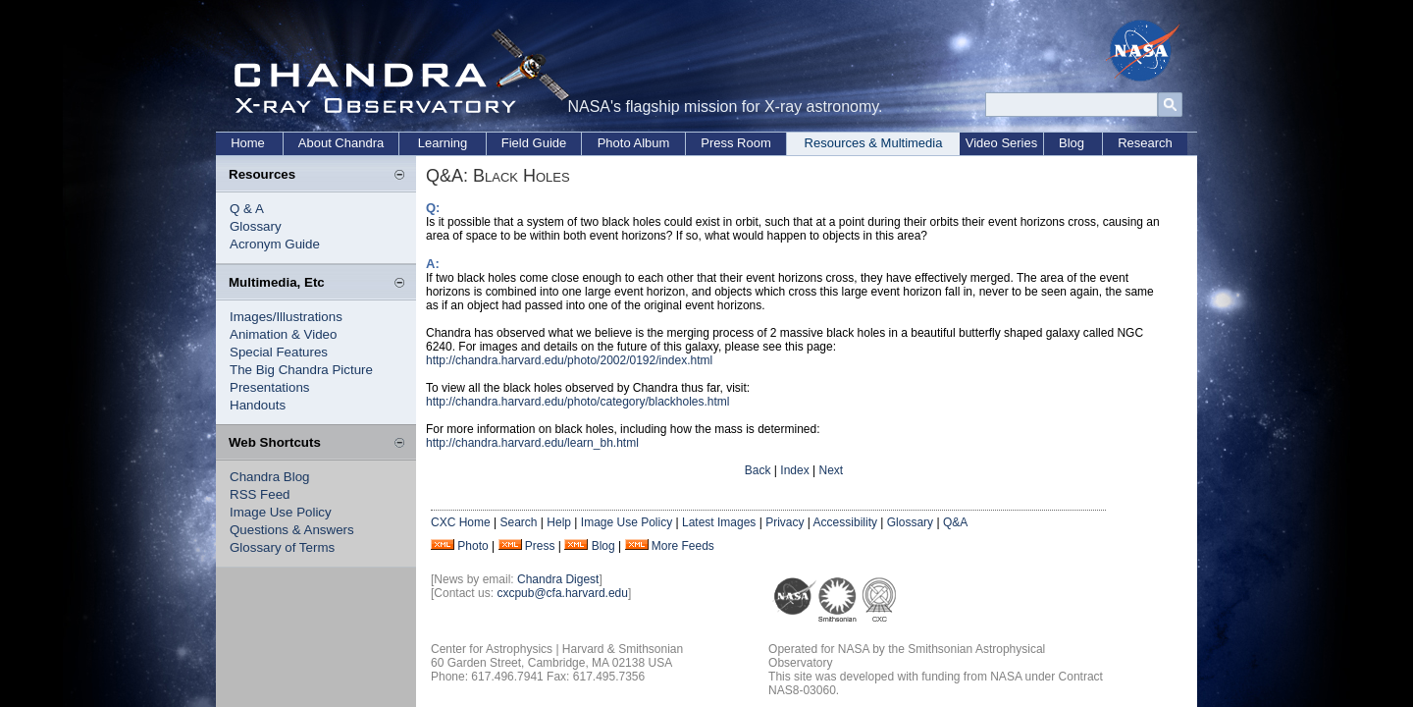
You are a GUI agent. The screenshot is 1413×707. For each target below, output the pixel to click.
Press (540, 546)
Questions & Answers (292, 529)
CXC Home (461, 522)
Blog (1071, 143)
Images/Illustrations (286, 316)
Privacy (784, 522)
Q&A (955, 522)
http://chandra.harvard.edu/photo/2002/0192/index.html (569, 360)
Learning (443, 143)
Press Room (736, 143)
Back (758, 470)
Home (248, 143)
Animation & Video (283, 334)
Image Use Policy (281, 512)
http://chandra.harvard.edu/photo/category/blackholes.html (578, 401)
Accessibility (845, 522)
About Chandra (341, 143)
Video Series (1001, 143)
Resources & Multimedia (874, 143)
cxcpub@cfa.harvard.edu (562, 593)
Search (518, 522)
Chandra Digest (558, 579)
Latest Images (719, 522)
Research (1145, 143)
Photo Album (634, 143)
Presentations (270, 387)
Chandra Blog (270, 476)
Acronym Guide (275, 244)
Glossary (256, 226)
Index (794, 470)
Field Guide (533, 143)
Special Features (279, 352)
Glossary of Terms (282, 547)
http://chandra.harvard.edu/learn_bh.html (532, 443)
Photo (472, 546)
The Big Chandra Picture (301, 369)
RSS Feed (260, 494)
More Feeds (683, 546)
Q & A (247, 208)
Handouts (258, 405)
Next (830, 470)
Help (559, 522)
